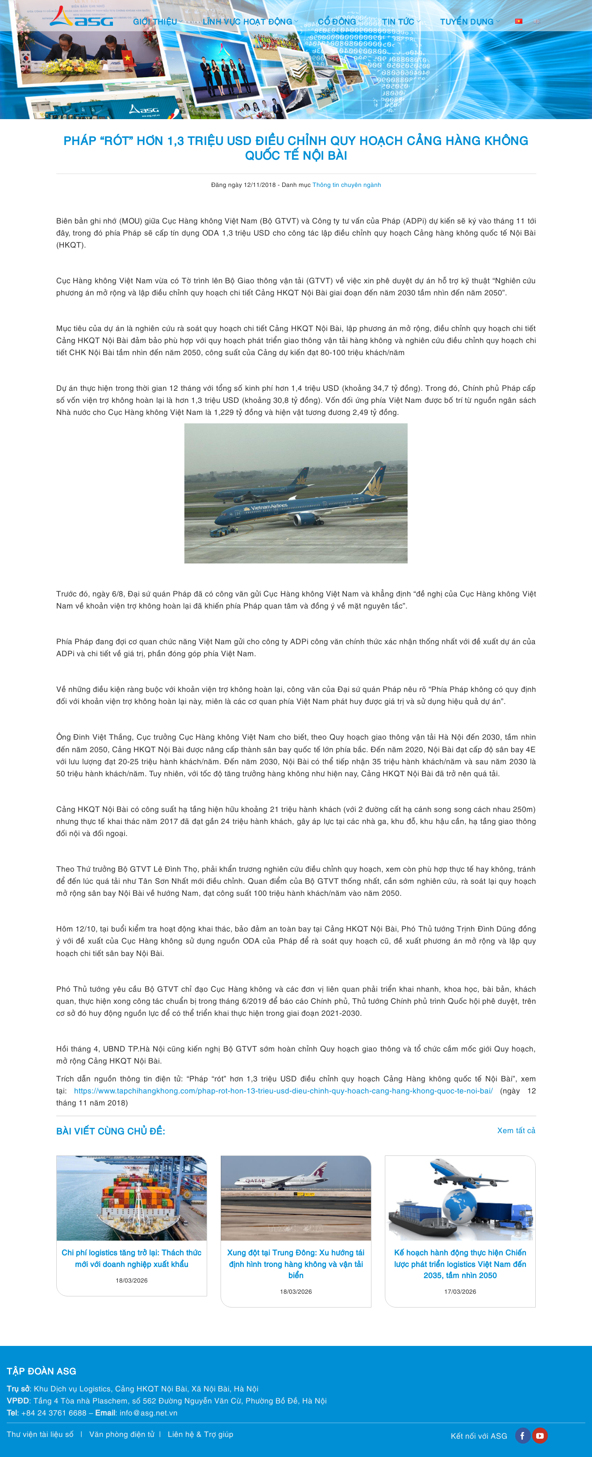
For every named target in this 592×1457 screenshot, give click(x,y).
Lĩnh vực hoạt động (251, 21)
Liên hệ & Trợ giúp (200, 1433)
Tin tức (401, 21)
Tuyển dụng (470, 21)
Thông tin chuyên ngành (347, 184)
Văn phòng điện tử (121, 1433)
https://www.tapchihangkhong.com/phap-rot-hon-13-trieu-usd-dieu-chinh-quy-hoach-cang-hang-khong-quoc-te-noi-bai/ (287, 1090)
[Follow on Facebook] (523, 1436)
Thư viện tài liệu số (40, 1433)
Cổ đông (340, 21)
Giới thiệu (158, 21)
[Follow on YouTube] (540, 1436)
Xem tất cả (516, 1130)
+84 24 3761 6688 (54, 1412)
